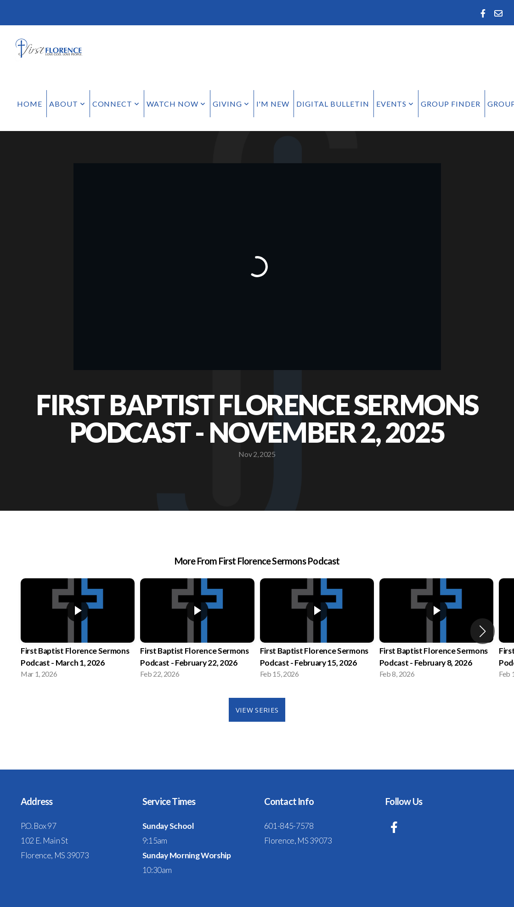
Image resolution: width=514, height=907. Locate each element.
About (67, 103)
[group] (78, 631)
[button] (482, 631)
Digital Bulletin (332, 103)
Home (29, 103)
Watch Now (176, 103)
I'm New (273, 103)
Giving (231, 103)
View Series (257, 709)
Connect (116, 103)
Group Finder (450, 103)
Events (395, 103)
